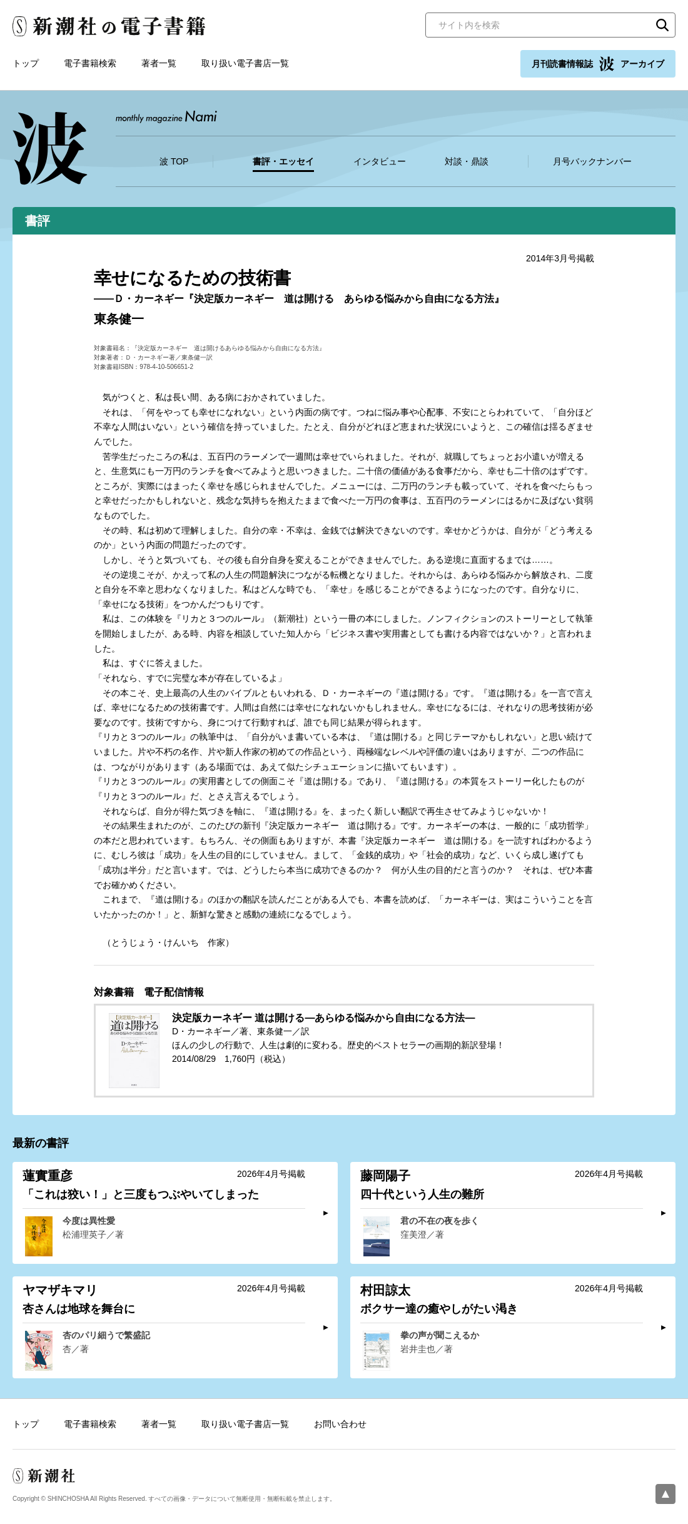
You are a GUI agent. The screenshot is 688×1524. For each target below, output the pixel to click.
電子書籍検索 (90, 63)
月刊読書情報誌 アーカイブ (598, 63)
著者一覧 (158, 63)
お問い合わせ (340, 1424)
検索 (662, 25)
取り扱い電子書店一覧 (245, 63)
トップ (26, 63)
